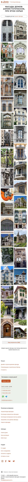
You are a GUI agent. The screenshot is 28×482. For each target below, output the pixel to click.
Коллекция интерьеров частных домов (11, 417)
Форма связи (6, 381)
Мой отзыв (3, 438)
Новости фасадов (5, 422)
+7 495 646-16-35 (5, 390)
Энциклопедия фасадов (7, 411)
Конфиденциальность (6, 480)
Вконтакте (9, 461)
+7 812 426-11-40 (5, 393)
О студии (3, 448)
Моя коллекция (5, 435)
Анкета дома (4, 432)
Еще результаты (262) (14, 342)
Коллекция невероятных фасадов (10, 414)
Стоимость (4, 369)
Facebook (6, 461)
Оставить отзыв (5, 456)
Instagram (2, 461)
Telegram (13, 461)
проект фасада (19, 16)
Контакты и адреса (6, 453)
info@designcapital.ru (6, 400)
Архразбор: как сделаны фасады (9, 419)
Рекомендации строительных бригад (10, 367)
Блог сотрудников (5, 450)
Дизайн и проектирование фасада (10, 364)
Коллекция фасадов (15, 2)
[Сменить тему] (9, 472)
